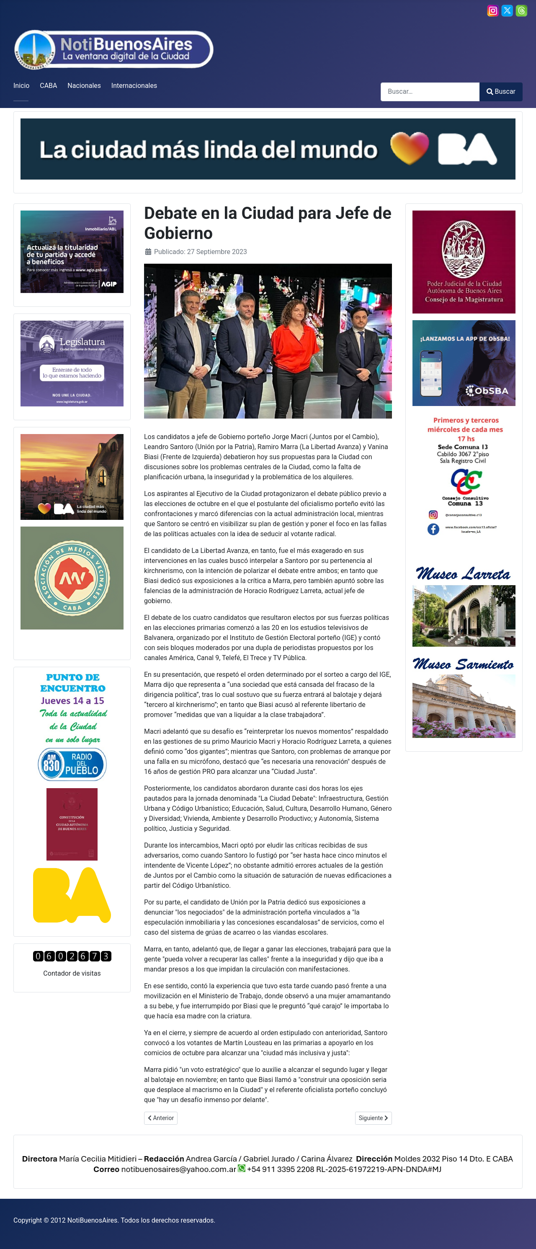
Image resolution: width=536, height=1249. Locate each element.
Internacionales (134, 86)
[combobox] (430, 91)
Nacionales (84, 86)
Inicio (21, 86)
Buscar (501, 91)
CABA (48, 86)
